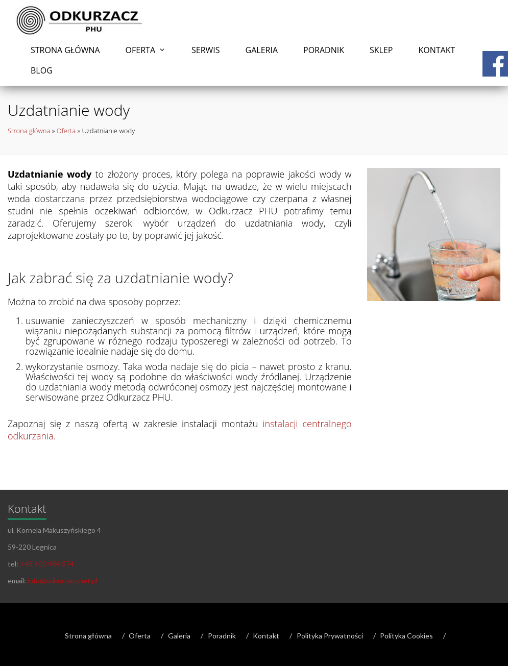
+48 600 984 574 (47, 563)
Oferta (140, 50)
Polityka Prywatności (330, 635)
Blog (42, 70)
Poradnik (323, 50)
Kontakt (436, 50)
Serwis (205, 50)
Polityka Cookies (406, 635)
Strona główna (65, 50)
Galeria (262, 50)
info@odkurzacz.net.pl (63, 580)
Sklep (381, 50)
